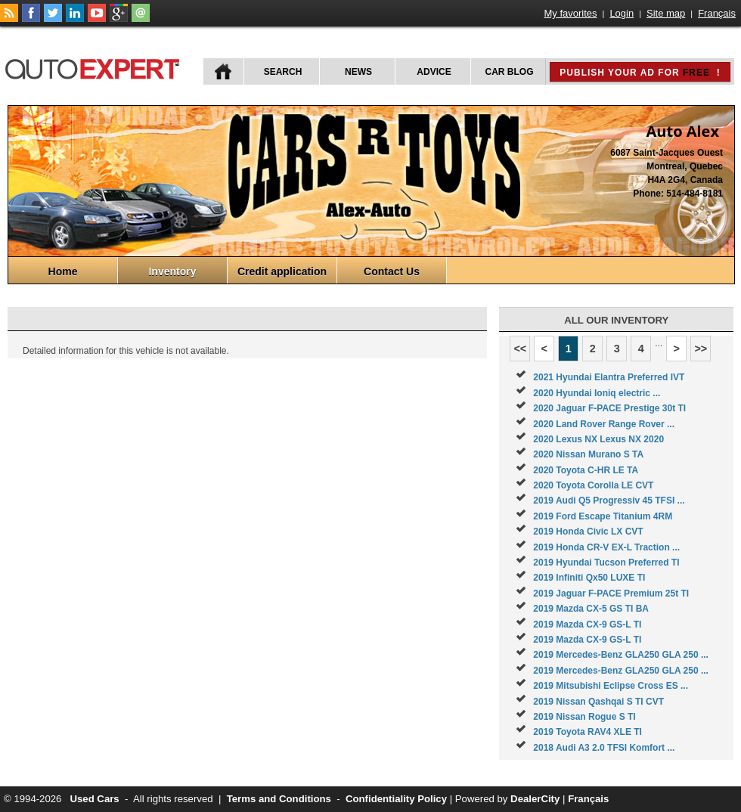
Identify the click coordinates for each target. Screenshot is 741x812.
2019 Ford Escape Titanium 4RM (602, 516)
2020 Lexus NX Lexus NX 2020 (598, 439)
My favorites (570, 13)
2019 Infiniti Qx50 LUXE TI (589, 577)
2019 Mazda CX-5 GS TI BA (591, 608)
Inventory (172, 271)
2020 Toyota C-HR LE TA (585, 470)
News (358, 72)
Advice (434, 72)
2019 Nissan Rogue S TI (584, 716)
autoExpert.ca (95, 67)
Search (283, 72)
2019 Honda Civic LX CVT (588, 531)
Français (717, 13)
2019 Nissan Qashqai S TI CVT (598, 701)
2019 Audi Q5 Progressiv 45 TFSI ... (608, 500)
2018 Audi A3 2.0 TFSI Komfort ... (603, 747)
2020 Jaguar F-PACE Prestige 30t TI (609, 408)
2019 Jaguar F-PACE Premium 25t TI (611, 593)
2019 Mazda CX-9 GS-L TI (587, 624)
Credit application (282, 271)
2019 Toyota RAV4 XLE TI (587, 732)
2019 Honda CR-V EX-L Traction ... (606, 547)
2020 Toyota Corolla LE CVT (593, 485)
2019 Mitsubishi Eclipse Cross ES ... (610, 685)
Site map (665, 13)
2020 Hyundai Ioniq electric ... (596, 393)
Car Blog (509, 72)
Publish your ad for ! (640, 72)
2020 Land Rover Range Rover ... (603, 424)
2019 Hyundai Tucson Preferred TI (606, 562)
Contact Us (392, 271)
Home (63, 271)
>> (700, 348)
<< (519, 348)
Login (621, 13)
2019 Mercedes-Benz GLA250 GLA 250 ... (620, 654)
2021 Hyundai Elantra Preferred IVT (608, 377)
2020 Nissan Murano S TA (588, 454)
